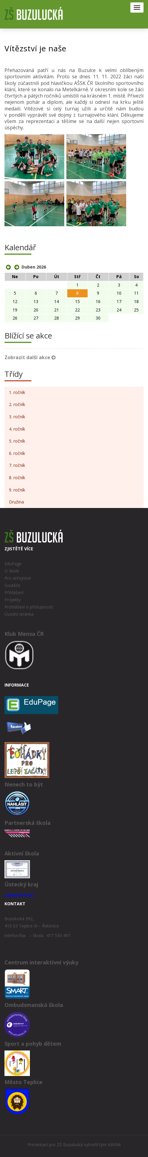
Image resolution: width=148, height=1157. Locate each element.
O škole (11, 571)
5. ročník (17, 441)
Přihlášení (13, 592)
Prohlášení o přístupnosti (28, 607)
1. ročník (17, 392)
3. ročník (17, 416)
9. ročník (17, 490)
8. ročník (17, 477)
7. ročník (17, 465)
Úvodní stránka (18, 614)
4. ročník (17, 429)
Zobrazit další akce (30, 357)
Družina (16, 502)
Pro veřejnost (17, 578)
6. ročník (17, 453)
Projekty (12, 600)
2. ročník (17, 404)
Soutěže (12, 585)
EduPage (13, 563)
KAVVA (114, 1144)
